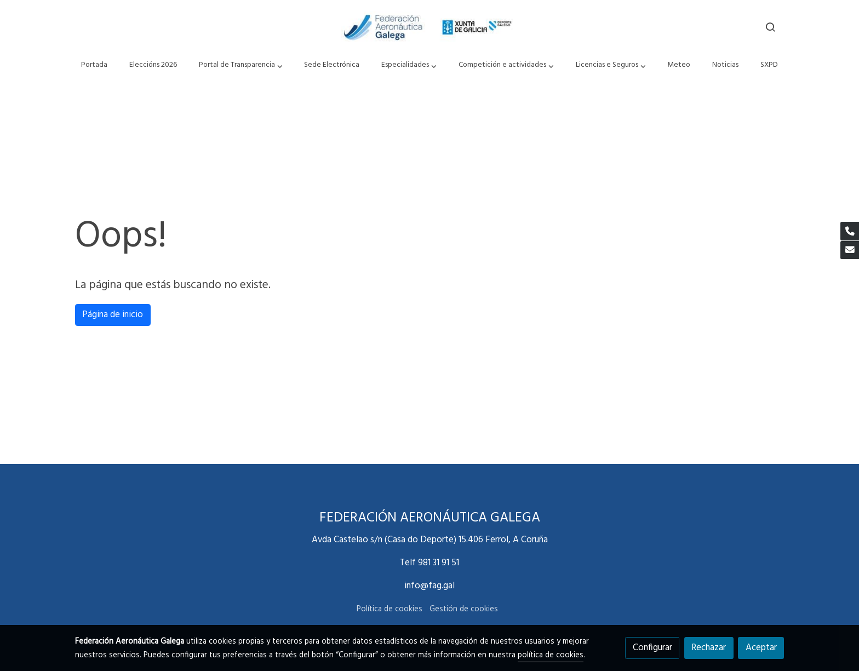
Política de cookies (389, 609)
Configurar (652, 647)
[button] (240, 65)
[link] (429, 27)
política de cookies (550, 655)
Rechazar (708, 647)
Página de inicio (112, 314)
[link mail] (849, 250)
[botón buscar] (770, 26)
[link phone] (849, 231)
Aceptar (761, 647)
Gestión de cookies (464, 609)
